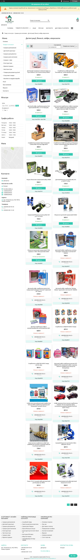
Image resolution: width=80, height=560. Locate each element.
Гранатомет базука (27, 526)
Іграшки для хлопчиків (21, 33)
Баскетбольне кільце (28, 528)
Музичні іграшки (8, 66)
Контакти (49, 28)
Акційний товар (27, 522)
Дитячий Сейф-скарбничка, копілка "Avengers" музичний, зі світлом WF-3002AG (65, 251)
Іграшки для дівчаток (10, 54)
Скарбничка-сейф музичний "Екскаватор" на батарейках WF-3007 (66, 71)
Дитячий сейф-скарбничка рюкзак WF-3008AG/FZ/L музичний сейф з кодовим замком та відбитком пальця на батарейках (65, 366)
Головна (10, 28)
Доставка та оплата (62, 28)
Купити (39, 81)
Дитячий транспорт (9, 50)
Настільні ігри (8, 69)
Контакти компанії (47, 530)
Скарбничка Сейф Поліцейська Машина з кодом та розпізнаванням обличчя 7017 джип (66, 144)
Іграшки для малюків (10, 47)
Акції (34, 28)
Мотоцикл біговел (27, 534)
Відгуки (5, 87)
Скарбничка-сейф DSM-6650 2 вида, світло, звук (38, 364)
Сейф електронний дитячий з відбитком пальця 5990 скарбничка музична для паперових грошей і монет (39, 405)
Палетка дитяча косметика (30, 524)
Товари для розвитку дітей (12, 72)
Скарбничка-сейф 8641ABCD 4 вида (65, 326)
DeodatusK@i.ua (8, 189)
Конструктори (8, 63)
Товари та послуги (22, 28)
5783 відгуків (66, 1)
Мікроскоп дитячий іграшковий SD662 (66, 215)
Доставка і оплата (47, 526)
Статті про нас (46, 537)
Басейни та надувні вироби (12, 78)
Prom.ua (48, 556)
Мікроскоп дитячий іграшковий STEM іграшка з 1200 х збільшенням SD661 (39, 250)
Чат (73, 556)
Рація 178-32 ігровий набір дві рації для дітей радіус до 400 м (38, 482)
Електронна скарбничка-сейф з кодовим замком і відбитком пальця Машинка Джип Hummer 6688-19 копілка (66, 107)
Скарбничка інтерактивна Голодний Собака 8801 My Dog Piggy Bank (38, 143)
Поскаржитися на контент (36, 558)
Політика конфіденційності (49, 558)
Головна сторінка (47, 522)
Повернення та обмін (48, 528)
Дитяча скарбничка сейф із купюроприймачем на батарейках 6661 (38, 327)
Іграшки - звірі (8, 60)
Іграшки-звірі (6, 535)
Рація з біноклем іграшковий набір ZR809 (39, 179)
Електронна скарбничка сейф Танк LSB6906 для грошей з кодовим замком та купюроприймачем (38, 444)
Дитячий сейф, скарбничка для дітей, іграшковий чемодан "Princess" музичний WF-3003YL (39, 290)
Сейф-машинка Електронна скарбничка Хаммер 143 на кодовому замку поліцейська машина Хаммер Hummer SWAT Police (66, 405)
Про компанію (7, 84)
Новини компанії (47, 535)
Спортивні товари (9, 75)
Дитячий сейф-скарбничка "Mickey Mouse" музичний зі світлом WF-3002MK (65, 289)
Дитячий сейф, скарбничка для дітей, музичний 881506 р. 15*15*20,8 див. (39, 106)
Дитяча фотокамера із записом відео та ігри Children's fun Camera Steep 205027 (38, 71)
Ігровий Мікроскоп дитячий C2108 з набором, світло (65, 443)
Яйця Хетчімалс (26, 536)
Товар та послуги (9, 33)
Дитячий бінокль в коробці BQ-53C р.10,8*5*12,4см (65, 180)
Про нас (41, 28)
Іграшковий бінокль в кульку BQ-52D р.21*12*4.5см (39, 215)
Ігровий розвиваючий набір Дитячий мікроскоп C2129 (66, 482)
